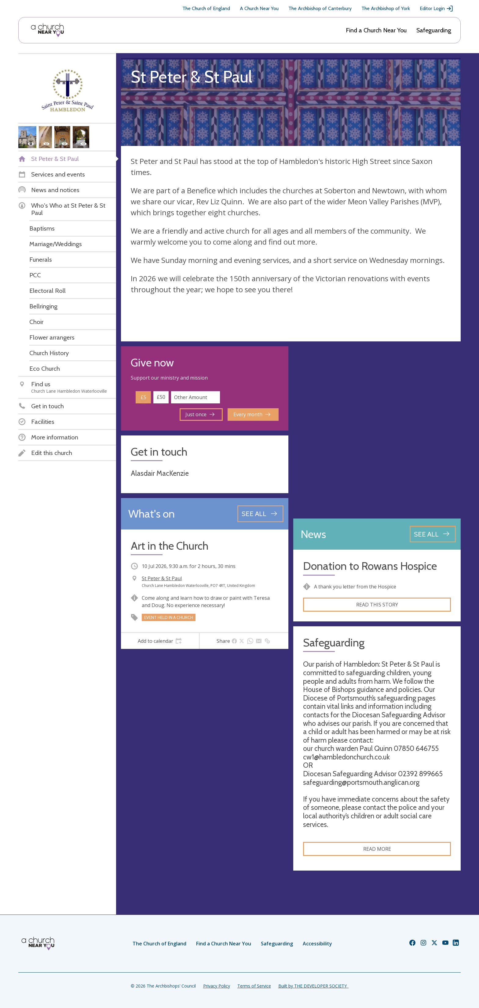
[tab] (160, 641)
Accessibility (317, 943)
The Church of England (206, 8)
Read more (377, 849)
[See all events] (260, 513)
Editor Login (436, 8)
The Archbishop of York (385, 8)
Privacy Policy (216, 986)
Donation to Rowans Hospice (370, 566)
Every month (251, 414)
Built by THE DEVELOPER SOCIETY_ (313, 986)
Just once (199, 414)
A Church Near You (259, 8)
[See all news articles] (433, 534)
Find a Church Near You (376, 30)
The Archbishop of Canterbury (320, 8)
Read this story (377, 604)
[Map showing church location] (377, 430)
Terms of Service (254, 986)
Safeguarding (433, 30)
